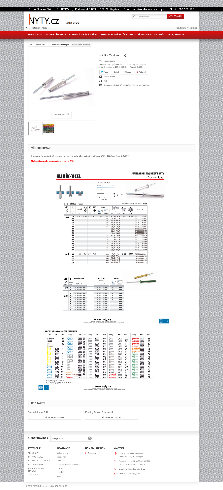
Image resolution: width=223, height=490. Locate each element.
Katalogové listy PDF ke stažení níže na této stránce (126, 85)
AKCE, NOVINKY (34, 475)
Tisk (105, 81)
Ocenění (60, 468)
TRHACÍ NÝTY (33, 453)
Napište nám (62, 457)
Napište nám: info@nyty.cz (186, 28)
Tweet (104, 72)
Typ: (101, 61)
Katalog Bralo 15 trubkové (99, 412)
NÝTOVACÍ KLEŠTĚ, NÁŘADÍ (39, 461)
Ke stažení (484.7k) (55, 417)
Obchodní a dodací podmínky (68, 465)
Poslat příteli (109, 77)
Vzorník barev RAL (38, 412)
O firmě (59, 461)
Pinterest (141, 72)
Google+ (127, 72)
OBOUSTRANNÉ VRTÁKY (38, 465)
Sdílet (116, 72)
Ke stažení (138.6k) (111, 417)
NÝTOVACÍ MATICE (35, 457)
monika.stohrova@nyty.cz (134, 469)
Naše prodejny (62, 453)
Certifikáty (61, 472)
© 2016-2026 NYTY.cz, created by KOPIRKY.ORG (46, 486)
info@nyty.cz (134, 474)
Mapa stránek (62, 476)
